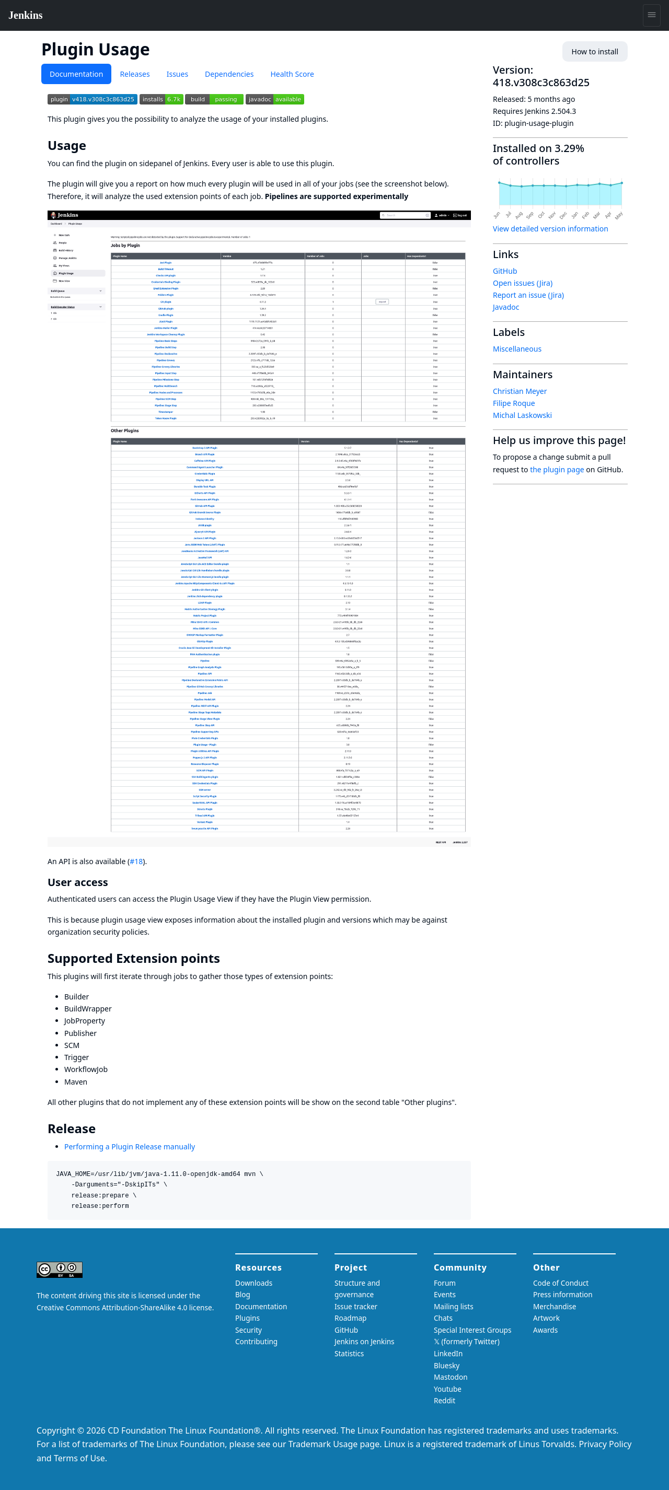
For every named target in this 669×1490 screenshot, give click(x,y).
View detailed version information (550, 229)
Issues (177, 74)
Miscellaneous (517, 349)
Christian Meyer (520, 391)
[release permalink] (103, 1128)
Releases (134, 74)
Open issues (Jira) (522, 283)
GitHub (505, 271)
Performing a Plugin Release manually (129, 1146)
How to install (595, 51)
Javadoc (506, 307)
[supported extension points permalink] (227, 958)
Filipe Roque (514, 403)
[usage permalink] (93, 145)
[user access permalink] (114, 882)
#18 (136, 861)
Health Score (292, 74)
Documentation (76, 74)
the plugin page (557, 469)
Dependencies (229, 74)
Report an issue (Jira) (528, 295)
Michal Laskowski (522, 415)
